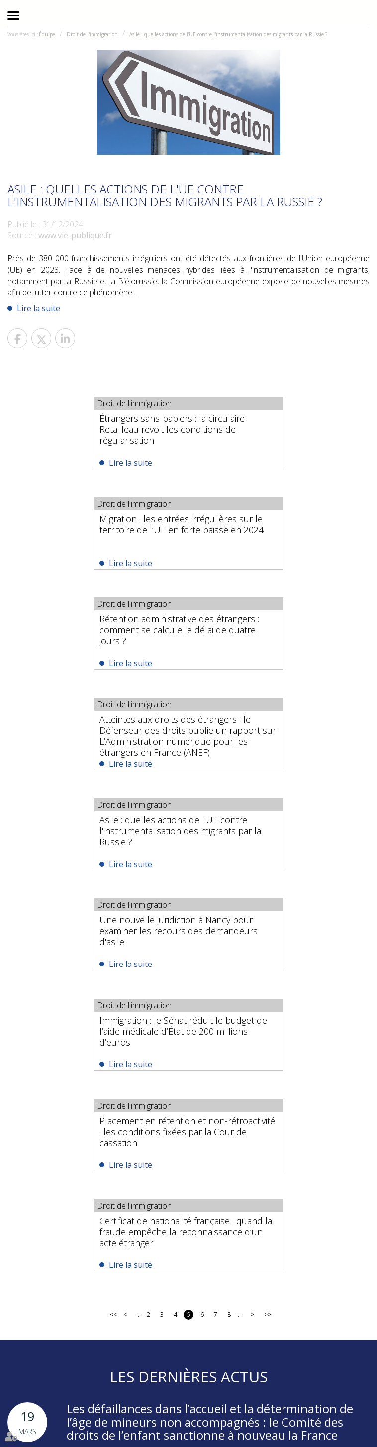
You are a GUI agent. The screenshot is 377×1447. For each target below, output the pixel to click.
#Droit (254, 1324)
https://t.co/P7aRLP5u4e (211, 1353)
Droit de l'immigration (92, 34)
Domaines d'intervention (99, 1412)
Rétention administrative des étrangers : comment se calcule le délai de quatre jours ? (94, 531)
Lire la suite (38, 308)
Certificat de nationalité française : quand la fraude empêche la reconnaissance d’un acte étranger (186, 835)
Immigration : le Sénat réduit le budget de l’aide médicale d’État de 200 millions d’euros (98, 734)
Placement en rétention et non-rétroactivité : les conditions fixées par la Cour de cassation (276, 734)
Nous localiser (245, 1277)
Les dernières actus (189, 980)
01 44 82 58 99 (181, 1253)
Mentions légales (336, 1412)
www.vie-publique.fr (75, 235)
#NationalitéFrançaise (310, 1324)
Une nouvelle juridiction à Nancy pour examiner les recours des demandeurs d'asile (274, 632)
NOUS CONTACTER (152, 1277)
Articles (186, 1425)
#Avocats (221, 1324)
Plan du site (291, 1412)
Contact (217, 1412)
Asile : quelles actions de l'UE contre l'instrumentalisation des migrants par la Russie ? (228, 34)
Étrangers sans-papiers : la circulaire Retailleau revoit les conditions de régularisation (86, 429)
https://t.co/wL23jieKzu (159, 1324)
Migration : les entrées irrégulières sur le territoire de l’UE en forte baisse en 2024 (277, 423)
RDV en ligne (251, 1412)
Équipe (47, 34)
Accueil (23, 1412)
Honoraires (185, 1412)
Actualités (151, 1412)
